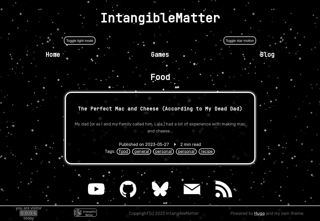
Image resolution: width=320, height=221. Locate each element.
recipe (207, 151)
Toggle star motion (240, 41)
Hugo (259, 213)
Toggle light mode (79, 41)
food (123, 151)
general (141, 151)
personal (163, 151)
